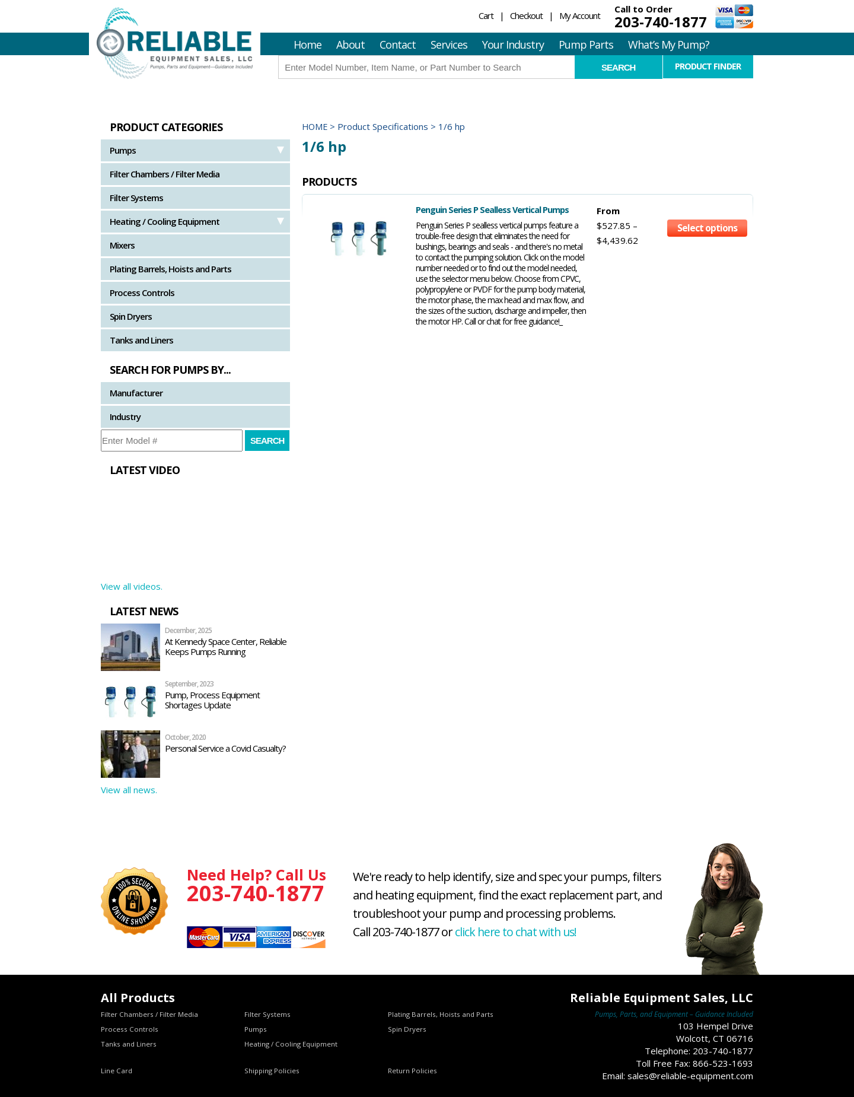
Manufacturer (136, 393)
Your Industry (513, 44)
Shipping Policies (272, 1071)
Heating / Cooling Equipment (164, 221)
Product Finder (708, 66)
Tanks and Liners (141, 340)
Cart (486, 15)
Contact (398, 44)
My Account (579, 15)
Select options (707, 230)
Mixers (122, 245)
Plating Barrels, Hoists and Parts (170, 269)
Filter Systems (136, 197)
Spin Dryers (131, 316)
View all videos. (131, 586)
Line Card (117, 1071)
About (350, 44)
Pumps (123, 150)
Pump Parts (586, 44)
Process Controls (142, 292)
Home (307, 44)
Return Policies (412, 1071)
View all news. (129, 790)
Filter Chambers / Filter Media (164, 174)
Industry (125, 416)
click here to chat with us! (518, 932)
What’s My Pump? (668, 44)
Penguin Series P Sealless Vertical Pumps (470, 209)
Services (449, 44)
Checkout (526, 15)
